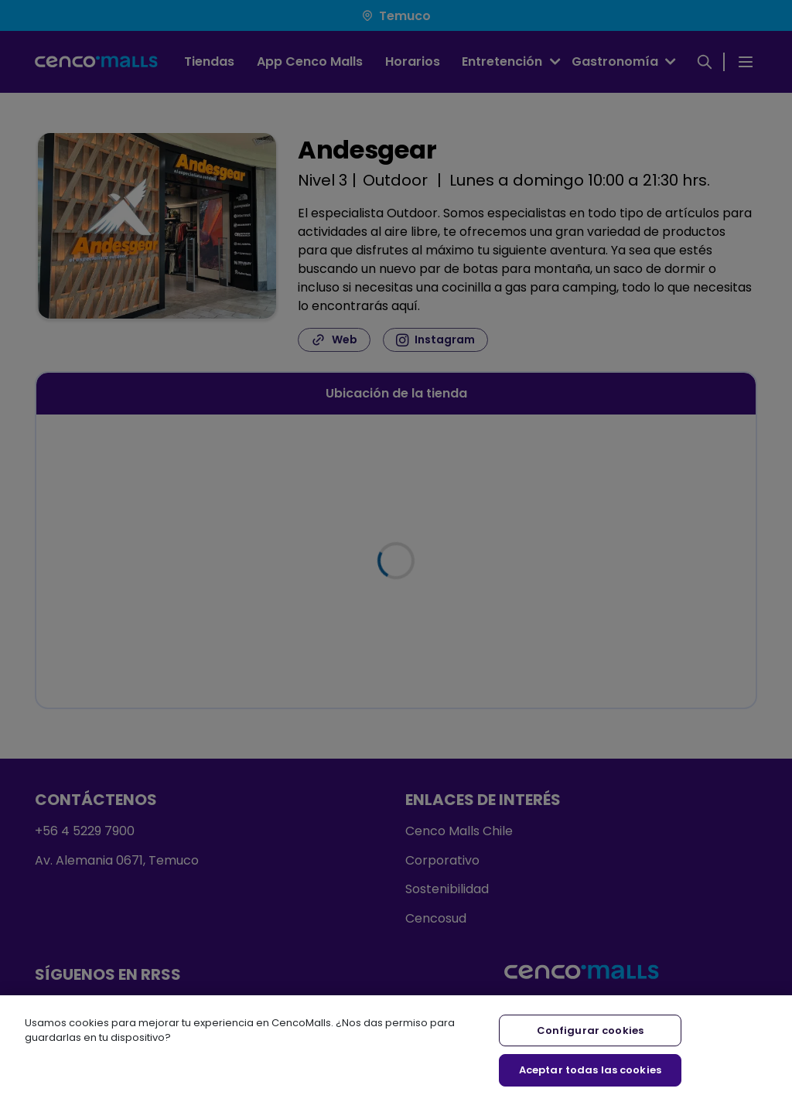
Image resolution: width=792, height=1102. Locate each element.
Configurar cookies (590, 1030)
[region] (396, 1048)
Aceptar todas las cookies (590, 1070)
